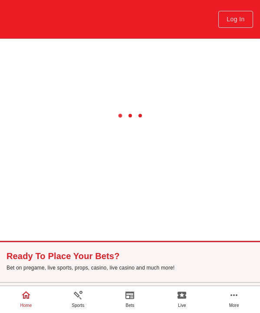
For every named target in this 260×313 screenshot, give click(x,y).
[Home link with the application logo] (44, 19)
